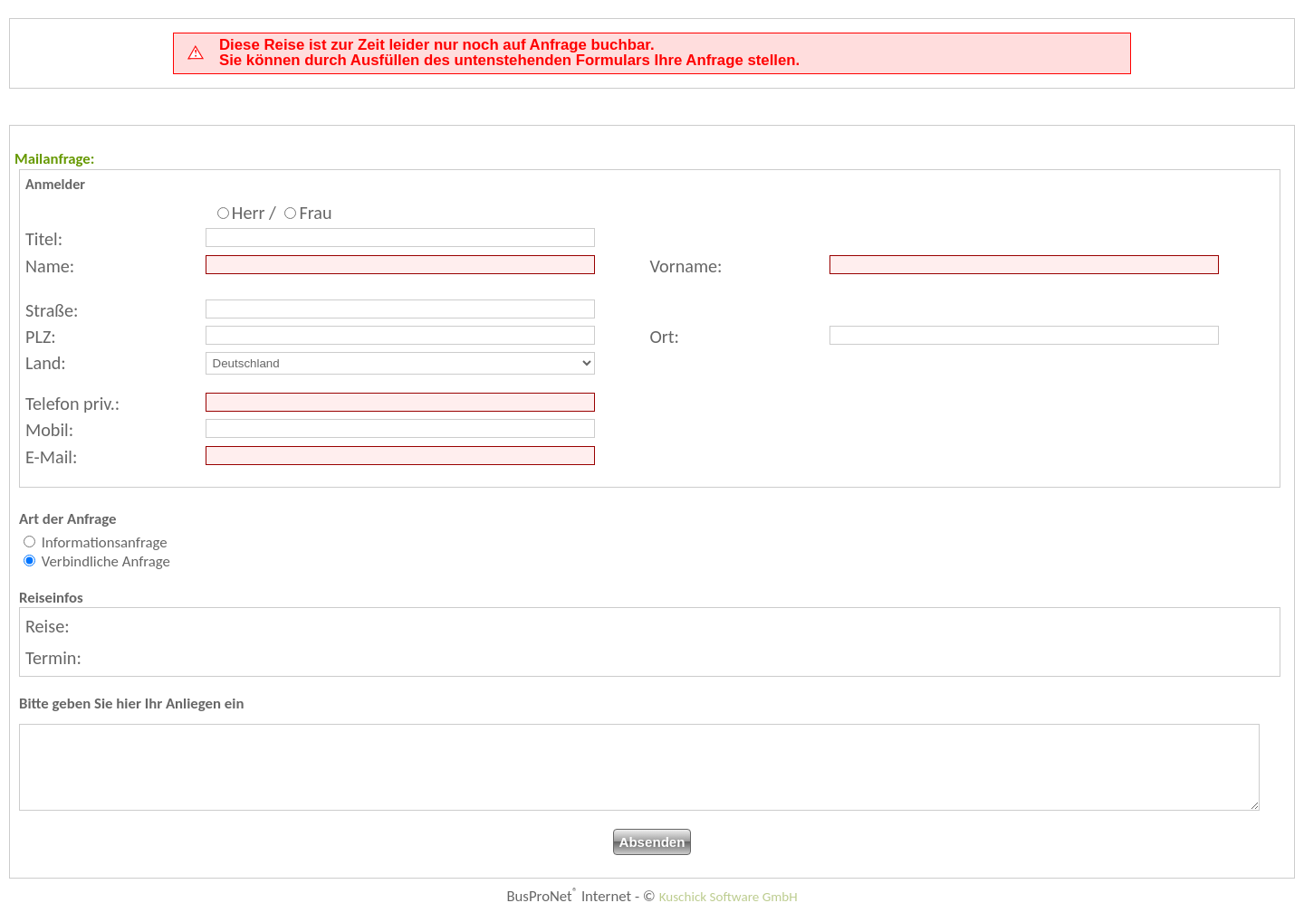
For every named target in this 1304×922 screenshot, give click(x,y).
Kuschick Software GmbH (728, 913)
